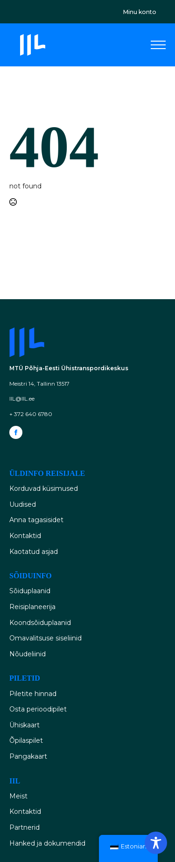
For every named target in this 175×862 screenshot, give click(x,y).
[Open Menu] (158, 44)
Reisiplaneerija (32, 607)
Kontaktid (25, 536)
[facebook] (15, 432)
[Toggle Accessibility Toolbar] (156, 843)
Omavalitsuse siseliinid (45, 638)
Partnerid (24, 827)
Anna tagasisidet (36, 520)
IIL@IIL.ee (22, 398)
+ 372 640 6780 (30, 413)
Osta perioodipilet (38, 709)
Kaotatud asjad (33, 551)
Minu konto (139, 11)
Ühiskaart (24, 725)
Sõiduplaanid (29, 591)
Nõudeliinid (27, 654)
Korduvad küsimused (43, 488)
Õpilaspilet (26, 740)
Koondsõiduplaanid (40, 622)
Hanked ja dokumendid (47, 843)
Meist (18, 796)
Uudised (22, 504)
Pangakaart (28, 756)
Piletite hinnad (32, 694)
